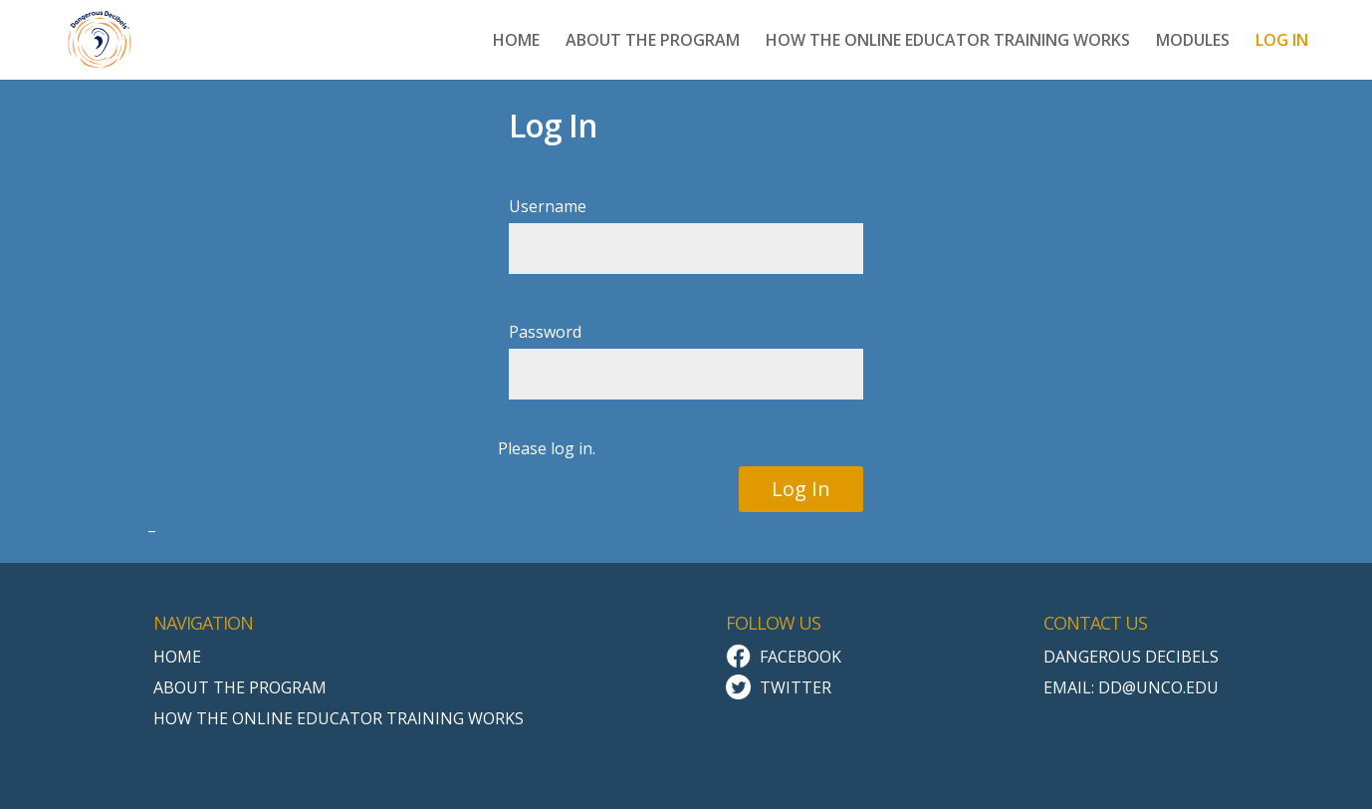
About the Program (240, 687)
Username (547, 206)
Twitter (795, 687)
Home (177, 657)
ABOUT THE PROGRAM (653, 42)
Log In (801, 488)
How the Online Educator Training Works (338, 718)
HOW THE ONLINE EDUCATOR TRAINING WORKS (948, 42)
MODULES (1193, 42)
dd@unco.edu (1158, 687)
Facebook (800, 657)
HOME (516, 42)
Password (545, 332)
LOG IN (1282, 42)
